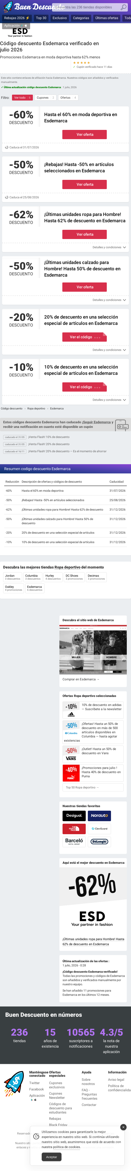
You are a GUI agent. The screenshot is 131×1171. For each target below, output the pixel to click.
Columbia (32, 577)
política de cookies (66, 1152)
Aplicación (12, 25)
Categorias (81, 18)
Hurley (53, 577)
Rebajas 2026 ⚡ (17, 18)
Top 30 (41, 18)
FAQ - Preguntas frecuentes (89, 1094)
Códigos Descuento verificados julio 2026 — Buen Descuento (36, 8)
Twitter (34, 1083)
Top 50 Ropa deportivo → (82, 787)
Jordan (12, 577)
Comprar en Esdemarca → (81, 679)
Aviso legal (116, 1080)
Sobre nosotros (88, 1082)
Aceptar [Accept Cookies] (51, 1162)
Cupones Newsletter (57, 1095)
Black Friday (58, 1125)
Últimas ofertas (106, 18)
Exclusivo (60, 18)
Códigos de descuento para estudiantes (60, 1108)
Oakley (13, 588)
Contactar (89, 1105)
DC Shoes (74, 577)
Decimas (96, 577)
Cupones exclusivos (57, 1085)
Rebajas (55, 1119)
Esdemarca (35, 588)
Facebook (36, 1089)
